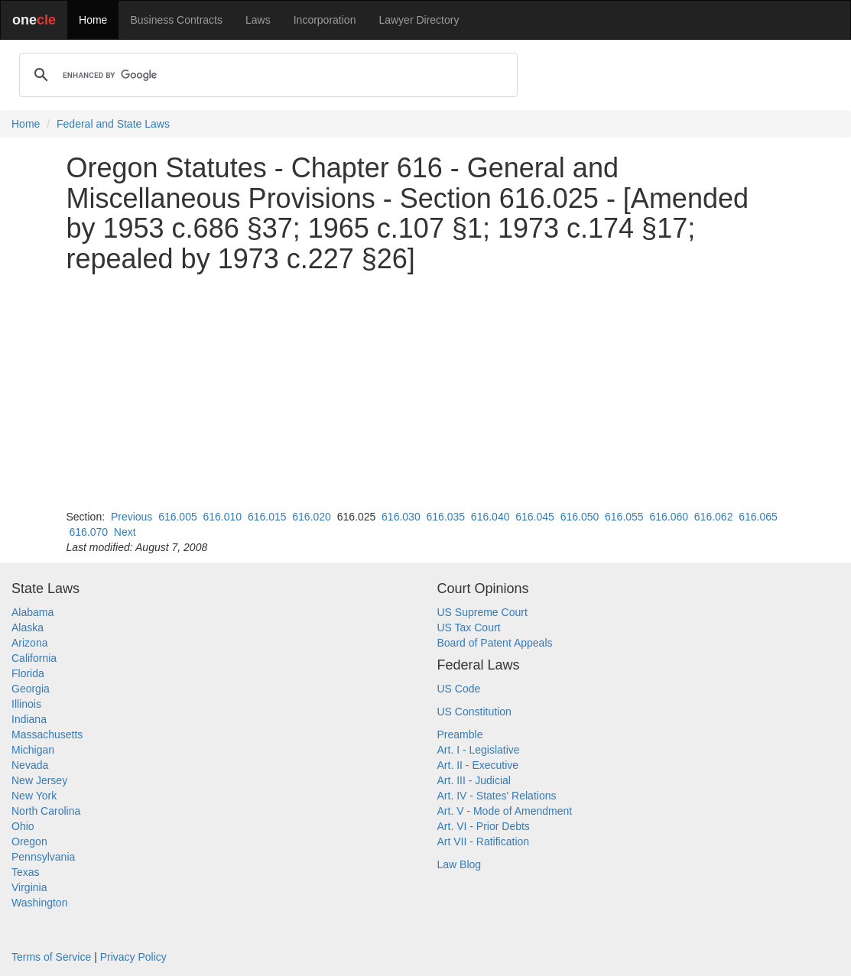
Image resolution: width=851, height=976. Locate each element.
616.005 (177, 517)
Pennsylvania (43, 857)
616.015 (267, 517)
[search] (266, 75)
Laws (258, 20)
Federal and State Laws (113, 124)
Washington (39, 903)
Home (93, 20)
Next (125, 532)
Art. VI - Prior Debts (483, 826)
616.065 (758, 517)
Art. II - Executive (478, 765)
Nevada (29, 765)
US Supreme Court (482, 612)
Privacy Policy (133, 957)
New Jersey (39, 780)
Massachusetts (47, 734)
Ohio (22, 826)
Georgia (30, 689)
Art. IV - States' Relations (497, 796)
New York (34, 796)
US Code (459, 689)
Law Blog (459, 864)
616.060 (668, 517)
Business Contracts (176, 20)
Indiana (29, 719)
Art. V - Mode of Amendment (505, 811)
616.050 (579, 517)
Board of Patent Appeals (495, 643)
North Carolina (45, 811)
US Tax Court (469, 627)
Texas (25, 872)
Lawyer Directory (418, 20)
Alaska (27, 627)
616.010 (222, 517)
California (34, 658)
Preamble (460, 734)
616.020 (311, 517)
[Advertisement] (426, 391)
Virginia (29, 887)
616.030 (401, 517)
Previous (131, 517)
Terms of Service (51, 957)
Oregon (29, 841)
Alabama (32, 612)
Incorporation (325, 20)
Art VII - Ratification (483, 841)
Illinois (26, 704)
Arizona (29, 643)
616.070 (88, 532)
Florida (27, 673)
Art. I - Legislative (478, 750)
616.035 (445, 517)
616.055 (624, 517)
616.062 (713, 517)
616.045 (534, 517)
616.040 (490, 517)
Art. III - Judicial (474, 780)
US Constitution (474, 711)
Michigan (32, 750)
